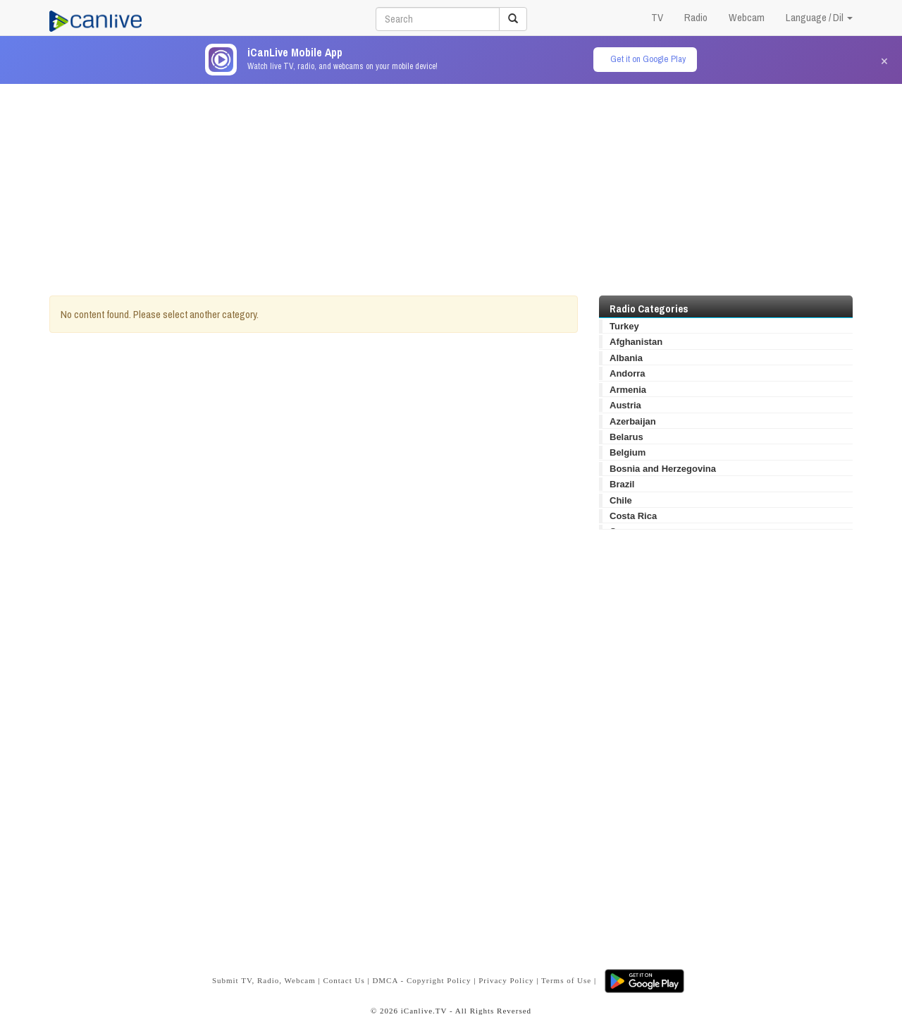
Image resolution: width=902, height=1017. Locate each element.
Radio (696, 17)
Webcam (747, 17)
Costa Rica (633, 516)
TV (657, 17)
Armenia (628, 389)
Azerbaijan (633, 421)
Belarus (626, 437)
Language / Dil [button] (819, 17)
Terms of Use (566, 980)
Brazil (622, 484)
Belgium (627, 452)
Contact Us (343, 980)
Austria (625, 405)
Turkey (624, 326)
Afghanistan (636, 341)
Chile (621, 500)
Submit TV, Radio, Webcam (264, 980)
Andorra (627, 373)
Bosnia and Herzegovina (663, 468)
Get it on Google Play (648, 59)
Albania (626, 358)
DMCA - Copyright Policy (421, 980)
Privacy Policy (505, 980)
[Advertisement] (451, 182)
